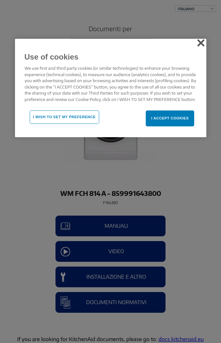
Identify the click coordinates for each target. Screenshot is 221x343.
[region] (110, 88)
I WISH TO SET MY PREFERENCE (64, 117)
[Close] (200, 42)
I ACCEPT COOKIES (169, 118)
